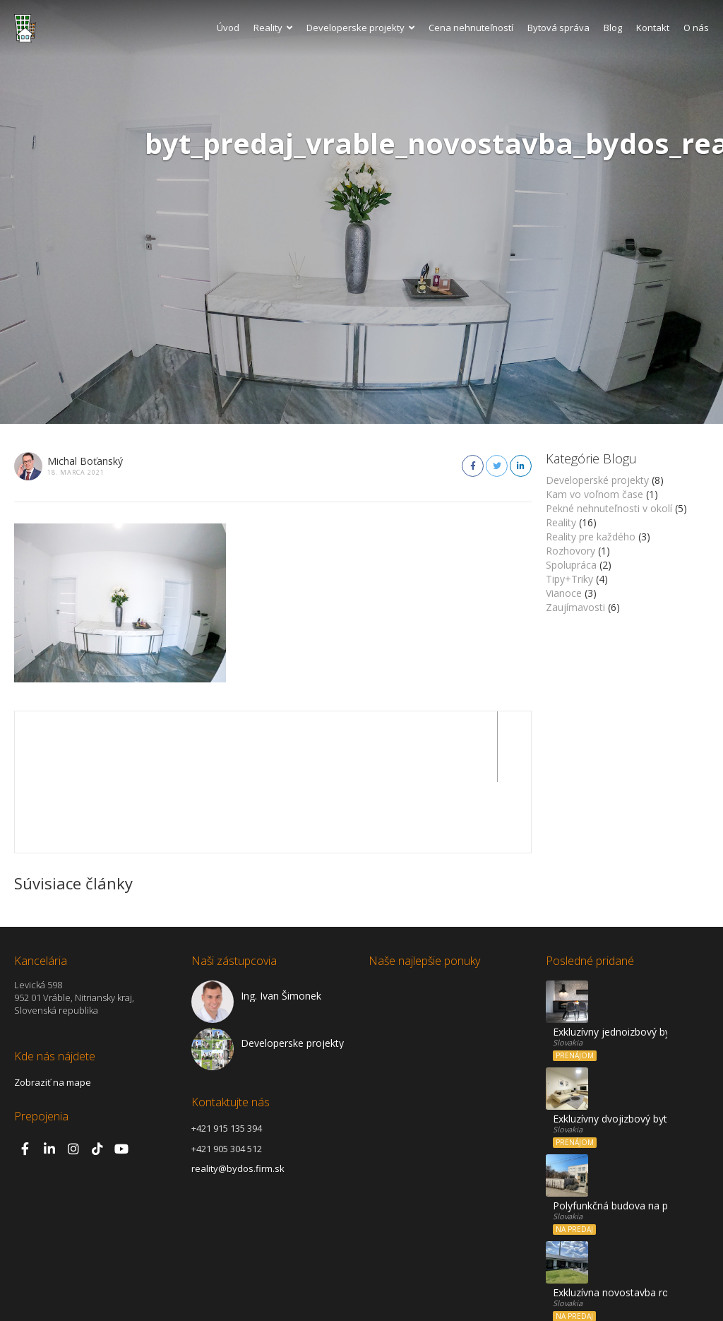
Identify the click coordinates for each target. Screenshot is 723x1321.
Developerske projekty (360, 27)
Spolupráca (571, 564)
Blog (613, 27)
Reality (272, 27)
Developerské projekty (597, 480)
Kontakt (652, 27)
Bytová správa (558, 27)
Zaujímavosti (575, 607)
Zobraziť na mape (52, 1011)
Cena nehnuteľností (471, 27)
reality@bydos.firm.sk (238, 1097)
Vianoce (564, 593)
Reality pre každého (590, 536)
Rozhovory (570, 550)
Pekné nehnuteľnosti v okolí (609, 508)
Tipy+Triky (569, 579)
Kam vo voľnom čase (594, 494)
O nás (696, 27)
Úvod (228, 27)
